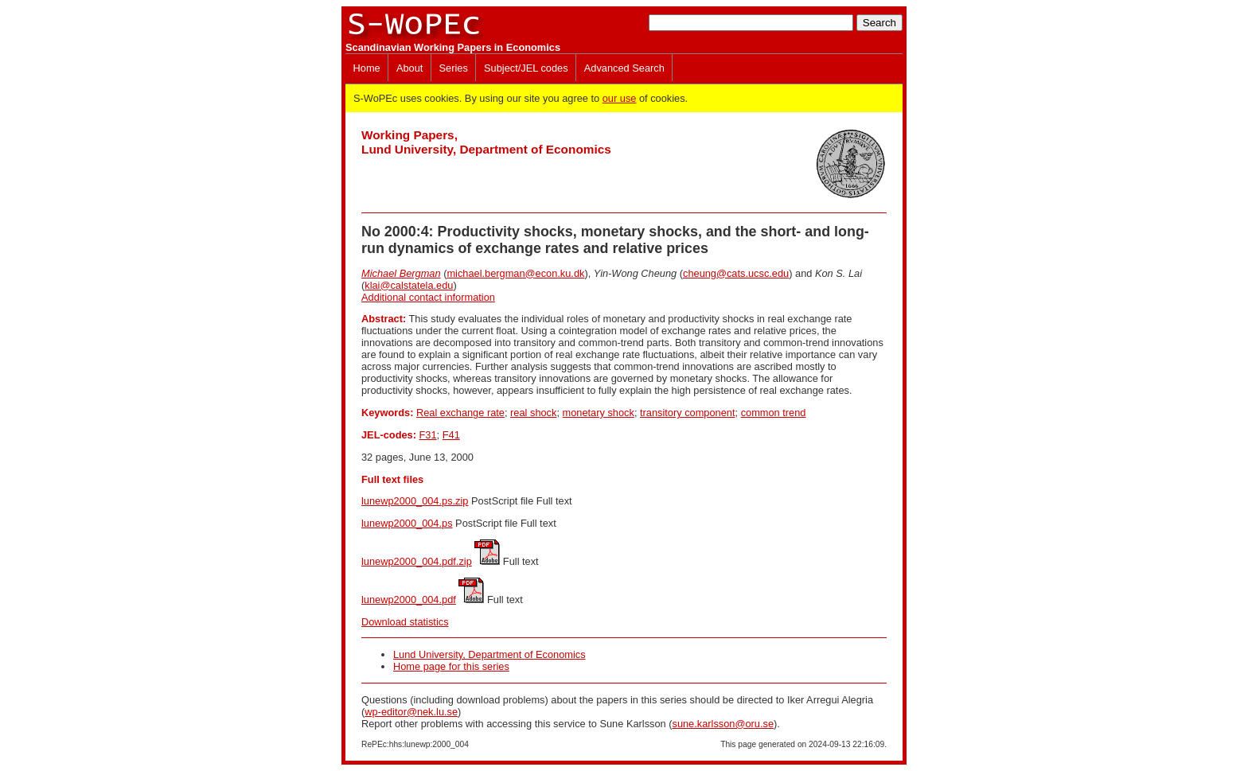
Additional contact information (428, 297)
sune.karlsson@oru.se (723, 724)
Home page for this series (451, 666)
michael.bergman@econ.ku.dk (515, 273)
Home (366, 68)
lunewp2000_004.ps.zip (414, 501)
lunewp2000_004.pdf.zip (416, 561)
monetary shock (598, 413)
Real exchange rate (460, 413)
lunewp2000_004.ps (407, 523)
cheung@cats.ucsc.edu (736, 273)
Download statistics (405, 622)
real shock (533, 413)
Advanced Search (624, 68)
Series (453, 68)
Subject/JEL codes (526, 68)
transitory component (687, 413)
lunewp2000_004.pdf (408, 600)
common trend (773, 413)
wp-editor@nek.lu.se (411, 712)
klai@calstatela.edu (409, 285)
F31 (428, 435)
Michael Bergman (401, 273)
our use (620, 98)
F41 (451, 435)
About (409, 68)
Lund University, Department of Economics (489, 654)
